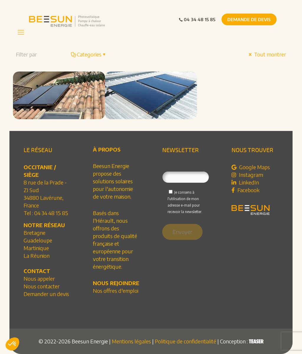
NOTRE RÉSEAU (44, 225)
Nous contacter (42, 286)
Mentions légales (131, 341)
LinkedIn (245, 182)
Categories (89, 54)
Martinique (36, 248)
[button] (12, 344)
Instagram (247, 174)
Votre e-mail (185, 173)
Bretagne (34, 232)
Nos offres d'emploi (115, 290)
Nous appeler (39, 278)
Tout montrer (266, 54)
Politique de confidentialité (185, 341)
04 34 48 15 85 (196, 19)
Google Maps (251, 167)
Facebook (246, 190)
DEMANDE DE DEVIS (249, 19)
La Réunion (37, 255)
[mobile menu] (21, 32)
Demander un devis (46, 293)
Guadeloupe (38, 240)
